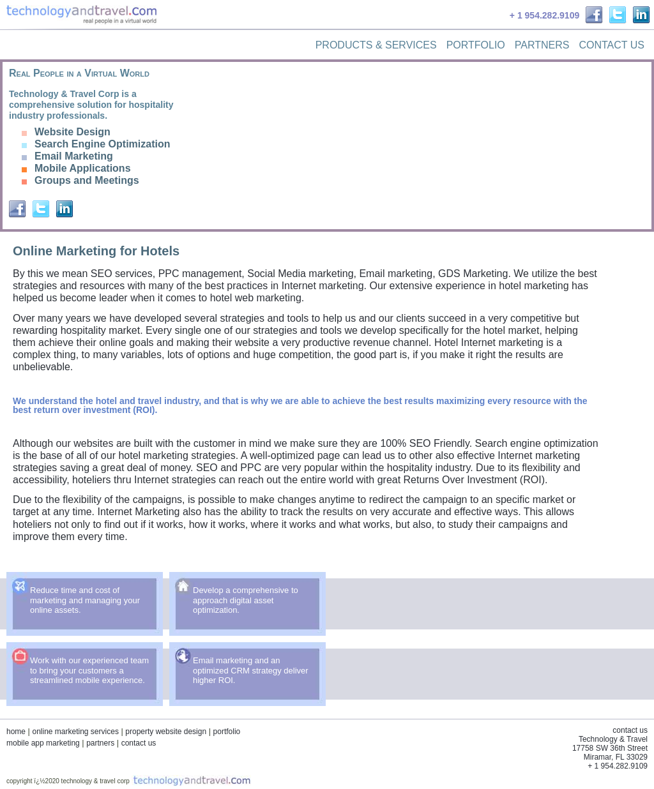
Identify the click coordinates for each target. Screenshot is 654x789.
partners (100, 743)
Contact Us (611, 45)
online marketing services (75, 731)
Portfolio (475, 45)
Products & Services (376, 45)
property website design (165, 731)
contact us (138, 743)
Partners (542, 45)
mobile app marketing (43, 743)
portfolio (227, 731)
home (16, 731)
